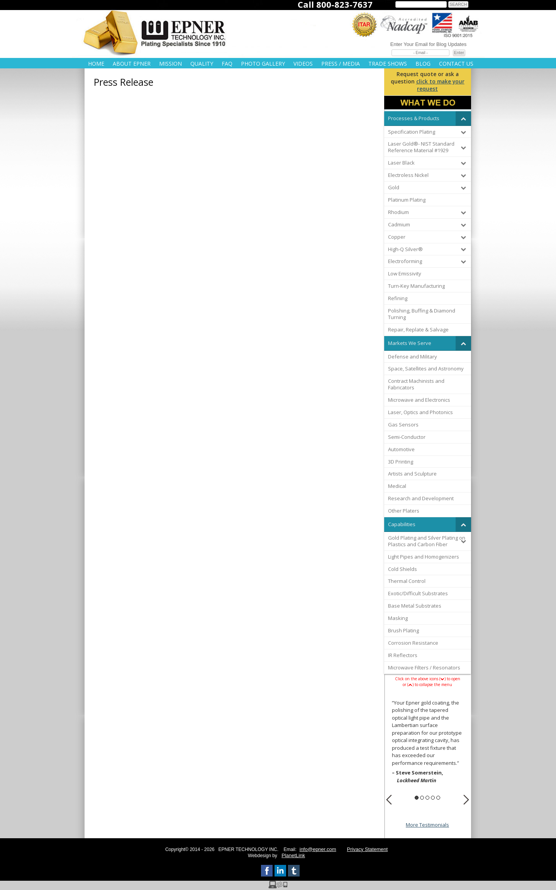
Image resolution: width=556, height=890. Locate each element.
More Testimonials (427, 824)
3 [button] (427, 798)
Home (96, 63)
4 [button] (433, 798)
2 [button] (422, 798)
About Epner (132, 63)
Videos (303, 63)
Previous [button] (389, 800)
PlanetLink (293, 855)
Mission (170, 63)
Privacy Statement (367, 849)
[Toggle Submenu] (463, 118)
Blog (423, 63)
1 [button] (417, 798)
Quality (201, 63)
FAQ (227, 63)
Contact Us (456, 63)
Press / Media (340, 63)
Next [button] (466, 800)
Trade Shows (387, 63)
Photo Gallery (263, 63)
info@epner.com (318, 849)
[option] (427, 742)
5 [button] (438, 798)
